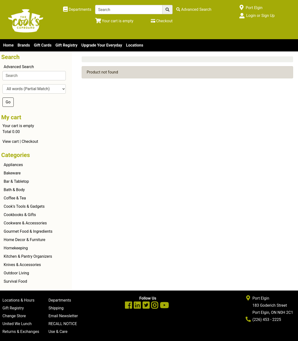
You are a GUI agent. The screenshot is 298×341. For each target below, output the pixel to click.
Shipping (56, 308)
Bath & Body (14, 189)
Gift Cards (42, 45)
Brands (24, 45)
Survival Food (15, 281)
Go (8, 102)
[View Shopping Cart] (114, 21)
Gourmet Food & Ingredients (28, 231)
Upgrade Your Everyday (101, 45)
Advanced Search (19, 66)
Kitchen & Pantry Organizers (28, 256)
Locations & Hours (18, 300)
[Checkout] (162, 21)
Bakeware (12, 173)
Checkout (30, 141)
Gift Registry (66, 45)
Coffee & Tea (15, 198)
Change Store (14, 316)
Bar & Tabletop (16, 181)
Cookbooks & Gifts (20, 214)
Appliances (13, 164)
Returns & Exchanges (20, 331)
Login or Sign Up (260, 15)
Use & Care (57, 331)
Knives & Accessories (22, 264)
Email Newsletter (63, 316)
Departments (59, 300)
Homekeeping (16, 248)
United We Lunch (17, 323)
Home (8, 45)
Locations (134, 45)
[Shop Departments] (77, 9)
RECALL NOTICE (62, 323)
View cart (10, 141)
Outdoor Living (16, 273)
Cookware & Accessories (25, 223)
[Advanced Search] (193, 9)
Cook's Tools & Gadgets (24, 206)
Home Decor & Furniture (24, 239)
